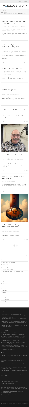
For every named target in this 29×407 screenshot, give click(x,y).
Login (19, 1)
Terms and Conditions (16, 405)
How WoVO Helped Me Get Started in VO (13, 111)
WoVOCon (14, 93)
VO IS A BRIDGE (5, 264)
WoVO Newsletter (15, 155)
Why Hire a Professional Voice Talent (12, 70)
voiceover (3, 29)
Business (15, 26)
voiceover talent (9, 29)
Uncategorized (5, 297)
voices (13, 29)
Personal (14, 113)
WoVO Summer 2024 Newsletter (9, 262)
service (14, 27)
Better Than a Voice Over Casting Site (8, 385)
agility (17, 227)
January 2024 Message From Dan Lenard (13, 153)
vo (16, 27)
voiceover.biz (22, 51)
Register (25, 1)
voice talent (19, 27)
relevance (10, 27)
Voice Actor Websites (10, 396)
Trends (15, 227)
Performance (4, 290)
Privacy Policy (24, 403)
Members (10, 405)
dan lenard (22, 50)
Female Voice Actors (13, 394)
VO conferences (22, 93)
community (20, 26)
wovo (14, 30)
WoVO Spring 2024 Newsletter (8, 267)
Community (17, 72)
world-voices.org (10, 30)
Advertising (13, 181)
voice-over (24, 27)
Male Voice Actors (4, 394)
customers (6, 27)
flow (20, 227)
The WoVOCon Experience (10, 91)
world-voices (17, 29)
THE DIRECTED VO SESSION (8, 269)
